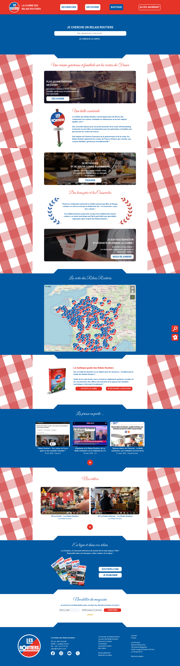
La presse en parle (104, 646)
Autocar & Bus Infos (138, 645)
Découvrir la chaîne (105, 641)
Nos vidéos (102, 648)
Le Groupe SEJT (137, 652)
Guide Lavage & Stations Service (142, 649)
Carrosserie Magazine (139, 647)
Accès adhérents (104, 653)
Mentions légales (137, 656)
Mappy (57, 350)
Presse (133, 638)
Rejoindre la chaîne (105, 655)
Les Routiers (135, 642)
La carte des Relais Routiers (108, 639)
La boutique (102, 644)
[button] (71, 312)
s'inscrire (112, 610)
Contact (134, 636)
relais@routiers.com (58, 649)
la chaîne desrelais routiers (31, 7)
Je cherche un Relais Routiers (109, 637)
